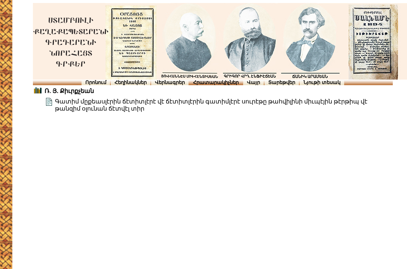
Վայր (253, 82)
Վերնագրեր (170, 82)
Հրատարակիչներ (216, 82)
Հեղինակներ (130, 82)
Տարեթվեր (281, 82)
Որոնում (95, 82)
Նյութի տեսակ (321, 82)
